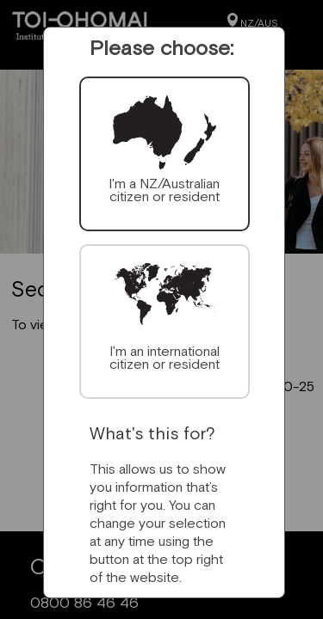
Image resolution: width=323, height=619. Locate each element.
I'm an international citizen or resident (164, 357)
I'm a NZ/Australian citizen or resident (164, 189)
